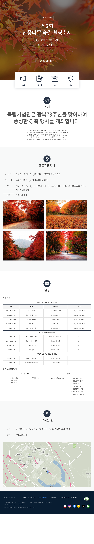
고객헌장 (24, 497)
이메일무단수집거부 (64, 497)
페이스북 (74, 506)
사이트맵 (75, 497)
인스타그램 (69, 506)
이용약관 (32, 497)
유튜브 (65, 506)
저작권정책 (53, 497)
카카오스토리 (78, 506)
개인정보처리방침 (42, 497)
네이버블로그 (88, 506)
